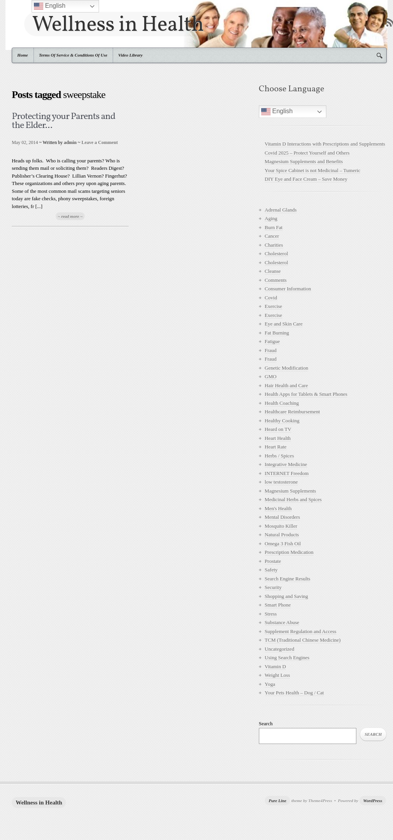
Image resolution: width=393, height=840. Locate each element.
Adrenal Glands (281, 210)
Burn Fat (274, 227)
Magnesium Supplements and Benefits (304, 161)
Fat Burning (277, 333)
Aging (271, 218)
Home (22, 55)
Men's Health (278, 508)
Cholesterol (276, 253)
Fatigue (272, 341)
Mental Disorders (282, 517)
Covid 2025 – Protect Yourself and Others (307, 153)
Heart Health (278, 438)
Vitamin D (275, 666)
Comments (276, 280)
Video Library (130, 55)
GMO (270, 376)
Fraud (270, 350)
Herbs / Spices (279, 456)
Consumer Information (288, 289)
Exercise (273, 306)
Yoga (270, 684)
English (277, 111)
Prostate (273, 561)
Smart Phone (278, 605)
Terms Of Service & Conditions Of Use (73, 55)
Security (273, 587)
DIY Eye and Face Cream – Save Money (306, 179)
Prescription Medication (289, 552)
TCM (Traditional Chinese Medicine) (303, 640)
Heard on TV (278, 429)
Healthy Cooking (282, 421)
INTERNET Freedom (287, 473)
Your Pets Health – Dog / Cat (294, 693)
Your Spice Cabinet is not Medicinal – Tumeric (312, 170)
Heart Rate (276, 447)
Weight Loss (277, 675)
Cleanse (273, 271)
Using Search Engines (287, 657)
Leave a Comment (99, 142)
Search (266, 723)
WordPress (372, 800)
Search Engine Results (287, 579)
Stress (271, 614)
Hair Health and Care (286, 385)
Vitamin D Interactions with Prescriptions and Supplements (325, 144)
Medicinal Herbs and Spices (293, 499)
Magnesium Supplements (290, 491)
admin (70, 142)
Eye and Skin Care (284, 324)
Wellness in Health (118, 24)
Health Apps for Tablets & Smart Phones (306, 394)
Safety (271, 570)
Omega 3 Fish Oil (283, 543)
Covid (271, 298)
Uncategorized (279, 649)
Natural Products (282, 534)
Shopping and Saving (286, 596)
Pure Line (278, 800)
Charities (274, 245)
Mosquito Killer (281, 526)
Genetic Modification (286, 368)
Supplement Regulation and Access (300, 631)
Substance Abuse (282, 622)
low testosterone (281, 482)
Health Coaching (282, 403)
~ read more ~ (70, 216)
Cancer (272, 236)
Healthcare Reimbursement (292, 412)
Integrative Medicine (286, 464)
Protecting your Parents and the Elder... (63, 121)
